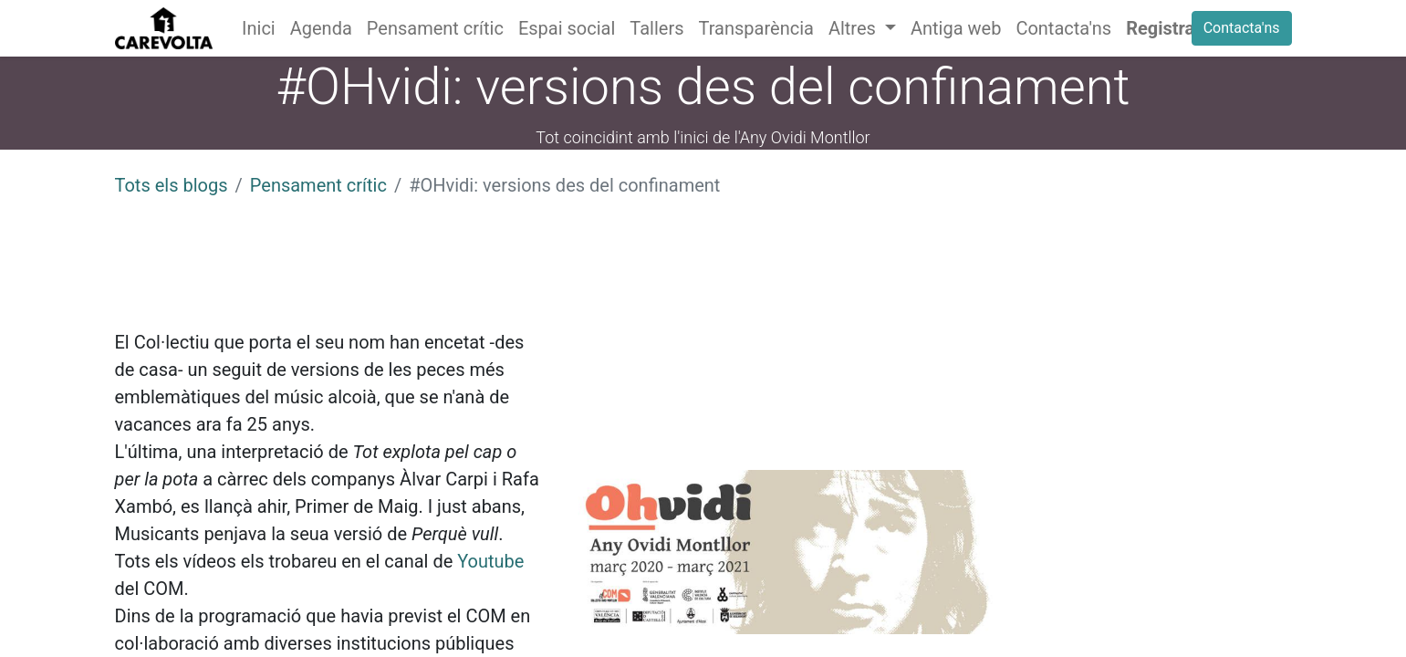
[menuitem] (258, 28)
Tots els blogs (171, 185)
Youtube (490, 561)
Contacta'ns (1241, 27)
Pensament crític (318, 185)
